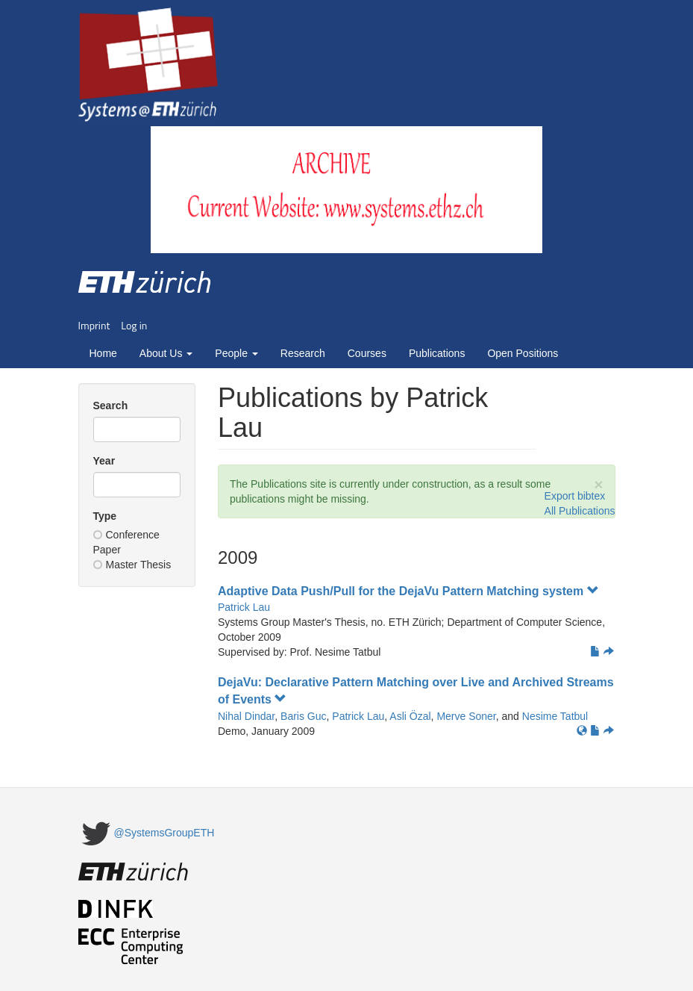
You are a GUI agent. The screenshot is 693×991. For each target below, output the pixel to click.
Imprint (94, 325)
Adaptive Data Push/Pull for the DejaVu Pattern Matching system (408, 591)
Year (104, 461)
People (236, 353)
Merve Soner (465, 716)
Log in (134, 325)
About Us (165, 353)
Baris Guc (303, 716)
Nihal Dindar (246, 716)
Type (105, 516)
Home (103, 353)
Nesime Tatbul (555, 716)
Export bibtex (575, 496)
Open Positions (522, 353)
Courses (367, 353)
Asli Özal (409, 716)
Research (302, 353)
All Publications (580, 511)
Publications (437, 353)
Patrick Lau (244, 607)
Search (110, 405)
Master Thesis (132, 565)
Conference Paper (126, 542)
